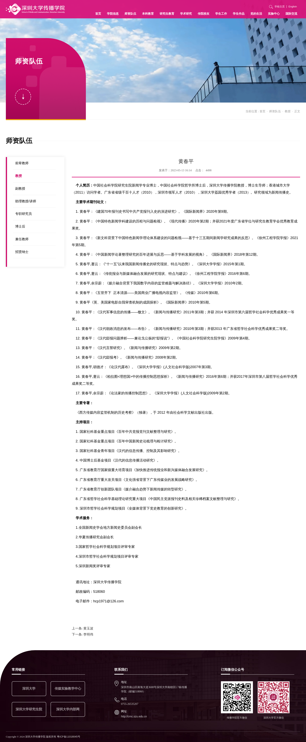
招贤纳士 (21, 252)
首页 (98, 13)
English (292, 6)
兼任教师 (21, 239)
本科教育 (148, 13)
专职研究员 (23, 214)
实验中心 (274, 13)
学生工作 (221, 13)
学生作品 (239, 13)
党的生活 (256, 13)
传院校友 (203, 13)
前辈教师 (21, 163)
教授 (288, 111)
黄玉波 (82, 628)
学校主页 (280, 6)
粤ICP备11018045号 (68, 736)
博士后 (20, 226)
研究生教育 (167, 13)
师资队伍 (130, 13)
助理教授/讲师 (25, 201)
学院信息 (113, 13)
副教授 (20, 188)
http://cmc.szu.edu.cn (134, 716)
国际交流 (291, 13)
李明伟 (82, 634)
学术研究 (186, 13)
